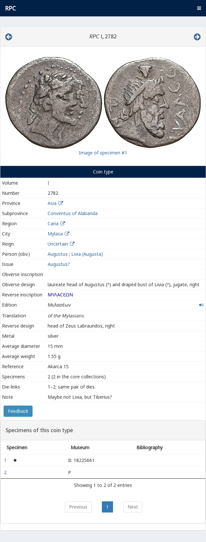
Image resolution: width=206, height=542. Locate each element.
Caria (53, 223)
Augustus (58, 254)
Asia (52, 203)
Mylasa (55, 234)
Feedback (18, 411)
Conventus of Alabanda (73, 213)
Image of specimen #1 (103, 153)
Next (132, 507)
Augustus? (59, 264)
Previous (78, 507)
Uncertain (58, 244)
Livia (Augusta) (87, 254)
